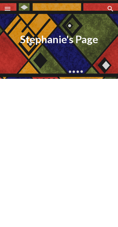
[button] (7, 8)
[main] (59, 39)
